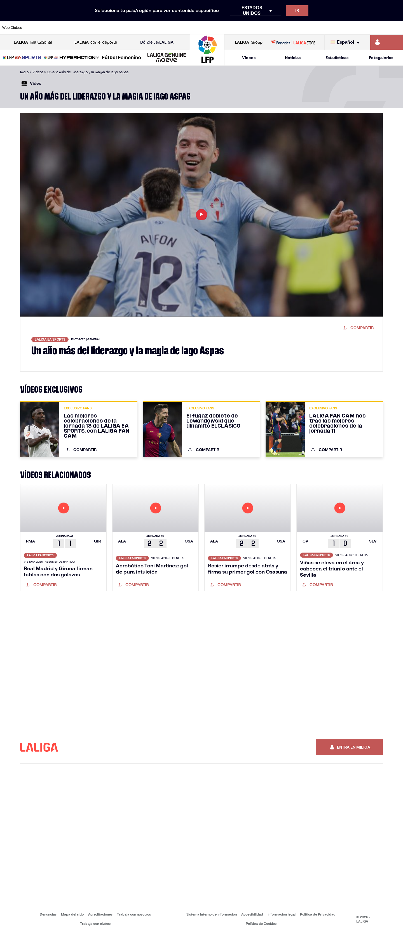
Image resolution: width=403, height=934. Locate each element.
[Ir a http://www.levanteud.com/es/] (188, 27)
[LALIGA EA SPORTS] (21, 57)
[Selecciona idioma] (346, 42)
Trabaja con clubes (95, 923)
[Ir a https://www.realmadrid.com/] (301, 27)
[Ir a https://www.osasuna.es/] (74, 27)
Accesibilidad (252, 914)
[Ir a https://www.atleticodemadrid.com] (55, 27)
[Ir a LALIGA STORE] (293, 42)
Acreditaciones (100, 914)
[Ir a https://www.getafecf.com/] (150, 27)
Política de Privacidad (318, 914)
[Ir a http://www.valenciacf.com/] (377, 27)
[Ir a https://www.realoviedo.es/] (321, 27)
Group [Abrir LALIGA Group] (249, 42)
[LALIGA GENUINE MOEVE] (166, 58)
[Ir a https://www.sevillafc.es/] (358, 27)
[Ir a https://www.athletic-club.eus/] (36, 27)
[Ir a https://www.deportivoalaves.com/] (93, 27)
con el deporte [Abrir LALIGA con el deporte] (95, 42)
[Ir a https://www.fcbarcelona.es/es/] (131, 27)
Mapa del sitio (72, 914)
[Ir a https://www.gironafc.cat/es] (169, 27)
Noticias (293, 57)
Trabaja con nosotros (134, 914)
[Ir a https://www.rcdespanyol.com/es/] (245, 27)
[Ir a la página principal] (207, 63)
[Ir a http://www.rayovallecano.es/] (207, 27)
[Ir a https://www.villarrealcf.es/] (396, 27)
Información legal (282, 914)
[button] (21, 57)
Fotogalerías (381, 57)
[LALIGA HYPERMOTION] (72, 58)
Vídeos (249, 57)
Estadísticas (336, 57)
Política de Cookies (261, 923)
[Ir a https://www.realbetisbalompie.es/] (283, 27)
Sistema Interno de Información (211, 914)
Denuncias (48, 914)
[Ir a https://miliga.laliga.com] (386, 42)
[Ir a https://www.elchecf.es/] (112, 27)
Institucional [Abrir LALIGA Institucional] (33, 42)
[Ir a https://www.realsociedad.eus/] (340, 27)
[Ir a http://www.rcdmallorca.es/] (264, 27)
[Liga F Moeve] (121, 58)
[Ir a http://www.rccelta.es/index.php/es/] (226, 27)
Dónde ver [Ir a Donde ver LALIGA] (157, 42)
